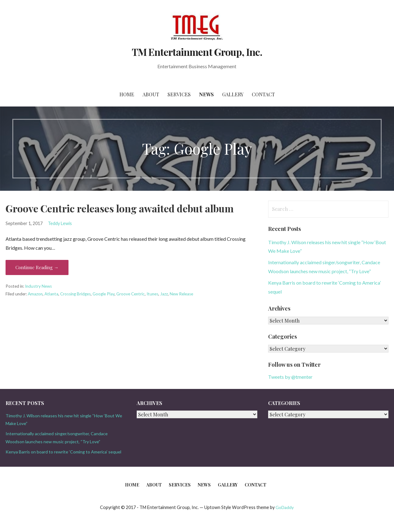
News (206, 94)
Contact (263, 94)
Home (126, 94)
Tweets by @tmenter (290, 377)
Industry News (38, 286)
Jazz (164, 293)
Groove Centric (130, 293)
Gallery (232, 94)
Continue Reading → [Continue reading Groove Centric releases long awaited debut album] (37, 267)
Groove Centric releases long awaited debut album (120, 208)
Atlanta (51, 293)
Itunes (152, 293)
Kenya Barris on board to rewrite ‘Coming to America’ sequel (63, 451)
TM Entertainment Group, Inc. (197, 51)
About (151, 94)
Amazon (35, 293)
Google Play (103, 293)
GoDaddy (285, 507)
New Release (181, 293)
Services (179, 94)
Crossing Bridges (75, 293)
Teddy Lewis (60, 223)
